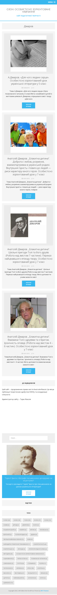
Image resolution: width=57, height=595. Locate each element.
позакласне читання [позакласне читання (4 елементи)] (39, 558)
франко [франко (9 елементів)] (44, 573)
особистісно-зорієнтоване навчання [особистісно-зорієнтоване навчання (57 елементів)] (30, 554)
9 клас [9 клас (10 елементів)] (47, 520)
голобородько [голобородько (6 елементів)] (21, 534)
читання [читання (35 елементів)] (32, 578)
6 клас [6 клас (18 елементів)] (17, 520)
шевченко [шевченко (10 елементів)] (8, 583)
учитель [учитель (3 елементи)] (40, 568)
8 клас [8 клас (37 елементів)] (37, 520)
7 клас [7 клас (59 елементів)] (27, 520)
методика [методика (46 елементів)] (8, 554)
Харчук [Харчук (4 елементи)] (33, 530)
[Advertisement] (28, 417)
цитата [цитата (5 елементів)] (7, 578)
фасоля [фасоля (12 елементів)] (7, 573)
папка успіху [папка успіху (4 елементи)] (22, 558)
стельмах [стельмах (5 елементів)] (31, 563)
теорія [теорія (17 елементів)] (42, 563)
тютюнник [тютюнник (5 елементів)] (8, 568)
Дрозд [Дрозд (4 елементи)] (16, 525)
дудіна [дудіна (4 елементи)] (34, 534)
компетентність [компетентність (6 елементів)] (40, 544)
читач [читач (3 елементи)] (42, 578)
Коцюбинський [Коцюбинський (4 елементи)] (10, 530)
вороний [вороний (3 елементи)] (7, 534)
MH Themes (45, 591)
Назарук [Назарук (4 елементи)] (23, 530)
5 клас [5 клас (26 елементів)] (7, 520)
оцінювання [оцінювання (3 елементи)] (9, 558)
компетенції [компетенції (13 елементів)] (9, 549)
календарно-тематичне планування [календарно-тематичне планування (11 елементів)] (17, 544)
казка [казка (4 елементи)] (29, 539)
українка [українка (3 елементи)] (20, 568)
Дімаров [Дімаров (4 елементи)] (25, 525)
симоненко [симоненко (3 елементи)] (8, 563)
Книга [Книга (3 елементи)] (36, 525)
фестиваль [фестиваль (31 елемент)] (19, 573)
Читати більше (28, 105)
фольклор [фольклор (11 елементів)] (32, 573)
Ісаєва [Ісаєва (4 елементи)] (6, 525)
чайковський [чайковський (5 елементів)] (19, 578)
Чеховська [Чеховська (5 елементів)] (44, 530)
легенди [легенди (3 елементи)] (21, 549)
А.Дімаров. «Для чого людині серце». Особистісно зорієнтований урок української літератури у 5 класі (28, 80)
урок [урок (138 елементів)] (30, 568)
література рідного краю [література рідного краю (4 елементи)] (38, 549)
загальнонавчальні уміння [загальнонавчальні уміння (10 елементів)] (13, 539)
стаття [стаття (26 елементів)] (20, 563)
